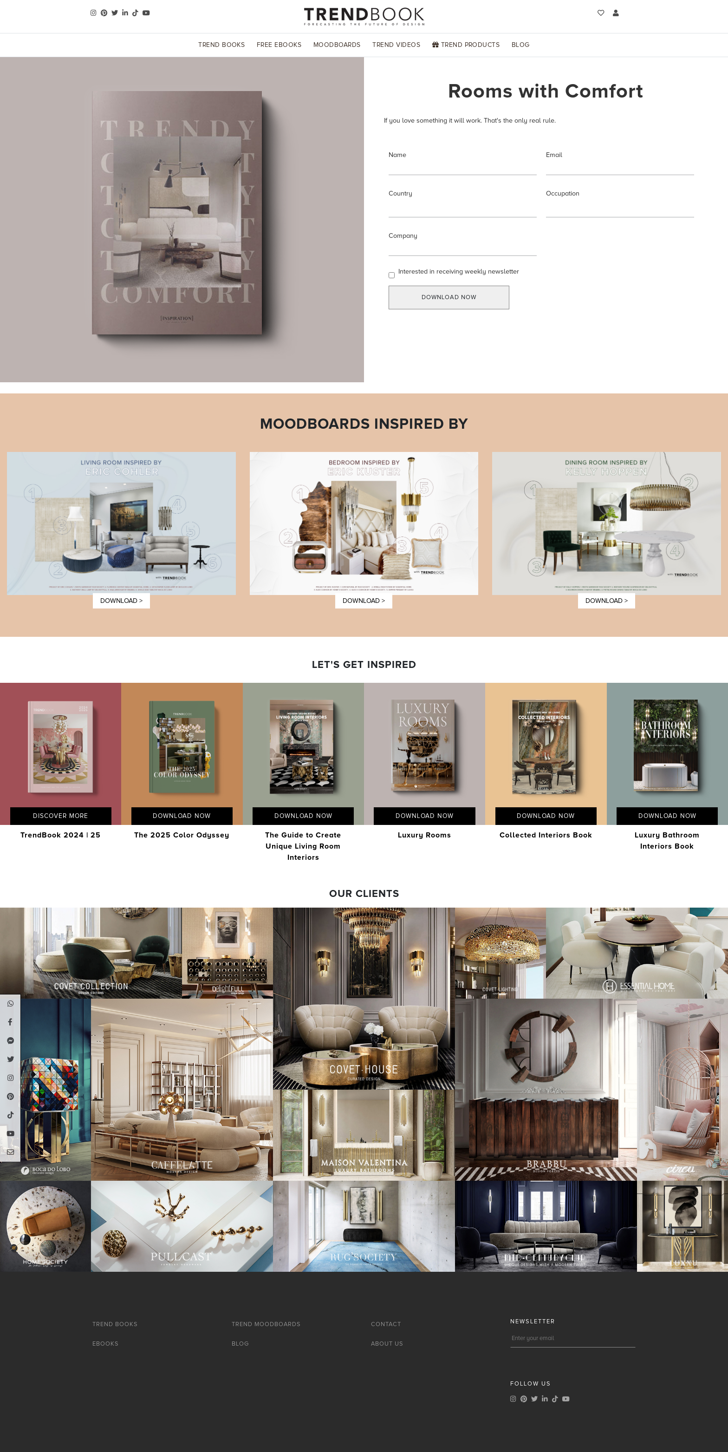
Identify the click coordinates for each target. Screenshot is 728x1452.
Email (554, 155)
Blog (521, 45)
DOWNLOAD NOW (449, 297)
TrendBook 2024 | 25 (60, 835)
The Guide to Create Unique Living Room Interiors (303, 846)
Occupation (562, 193)
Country (400, 193)
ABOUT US (387, 1343)
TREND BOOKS (115, 1324)
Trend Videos (396, 45)
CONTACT (386, 1324)
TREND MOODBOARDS (266, 1324)
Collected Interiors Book (546, 835)
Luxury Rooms (424, 835)
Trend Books (221, 45)
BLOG (240, 1343)
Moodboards (337, 45)
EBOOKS (105, 1343)
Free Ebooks (279, 45)
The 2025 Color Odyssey (181, 835)
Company (403, 236)
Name (397, 155)
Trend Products (466, 45)
